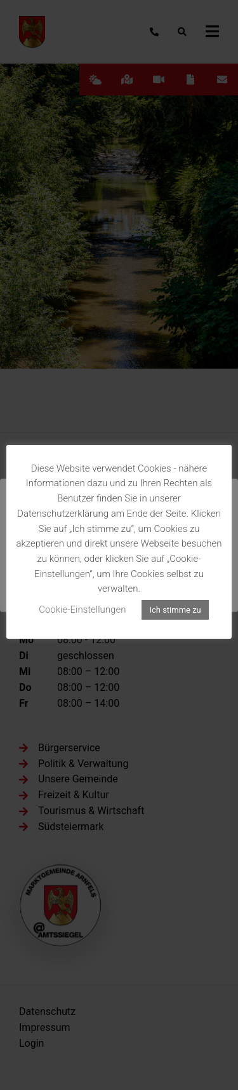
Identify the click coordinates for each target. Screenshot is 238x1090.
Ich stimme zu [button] (175, 610)
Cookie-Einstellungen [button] (82, 609)
